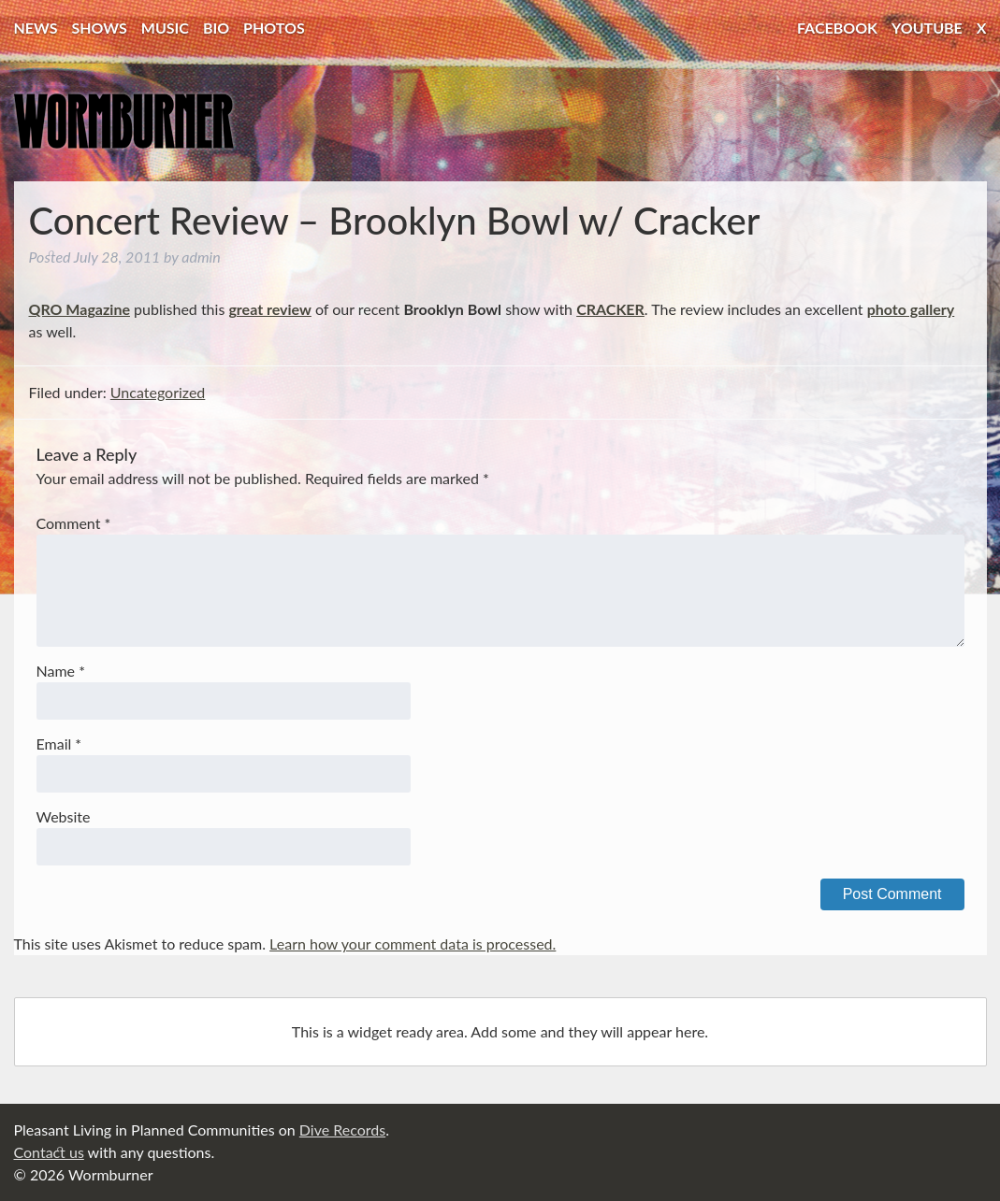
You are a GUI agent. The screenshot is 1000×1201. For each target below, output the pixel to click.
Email (59, 743)
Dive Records (342, 1129)
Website (63, 816)
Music (165, 27)
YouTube (927, 27)
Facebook (837, 27)
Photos (274, 27)
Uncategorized (158, 392)
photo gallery (911, 309)
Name (60, 670)
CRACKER (610, 309)
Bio (216, 27)
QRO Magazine (79, 309)
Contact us (49, 1152)
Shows (99, 27)
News (36, 27)
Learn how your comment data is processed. (412, 943)
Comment (73, 523)
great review (269, 309)
